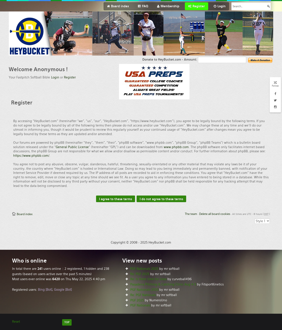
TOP (66, 322)
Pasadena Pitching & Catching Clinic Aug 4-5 (163, 284)
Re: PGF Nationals (143, 295)
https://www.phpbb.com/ (31, 155)
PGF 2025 (137, 300)
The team (191, 214)
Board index (25, 214)
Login (55, 77)
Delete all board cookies (214, 214)
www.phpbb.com (176, 147)
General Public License (72, 147)
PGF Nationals (140, 305)
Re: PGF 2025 (139, 274)
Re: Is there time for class (148, 279)
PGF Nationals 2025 (144, 268)
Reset (16, 321)
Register (70, 77)
